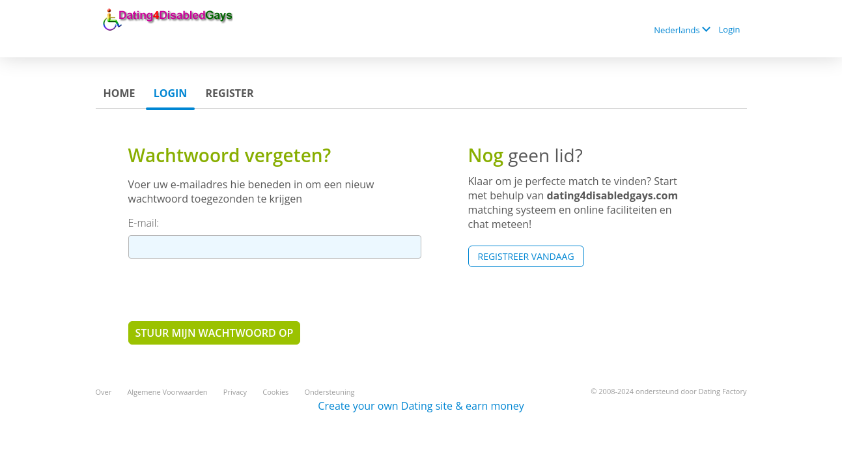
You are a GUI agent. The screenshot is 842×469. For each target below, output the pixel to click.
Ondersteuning (330, 392)
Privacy (235, 392)
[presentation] (227, 289)
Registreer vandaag (526, 256)
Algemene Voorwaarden (167, 392)
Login (729, 29)
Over (104, 392)
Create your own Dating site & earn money (421, 406)
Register (230, 93)
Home (119, 93)
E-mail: (144, 223)
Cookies (275, 392)
